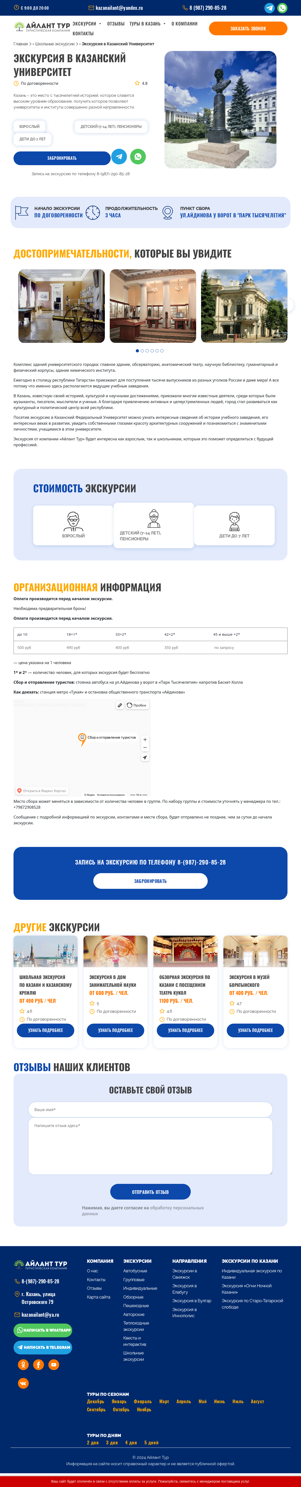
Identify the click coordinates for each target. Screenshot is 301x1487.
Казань (19, 701)
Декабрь (95, 1401)
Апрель (184, 1401)
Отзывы (123, 28)
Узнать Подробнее (45, 1030)
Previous (9, 306)
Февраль (143, 1401)
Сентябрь (96, 1409)
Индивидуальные (140, 1288)
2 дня (93, 1442)
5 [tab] (157, 351)
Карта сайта (98, 1297)
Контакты (220, 28)
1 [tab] (138, 351)
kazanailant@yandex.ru (119, 7)
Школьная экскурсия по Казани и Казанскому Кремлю (45, 985)
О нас (92, 1270)
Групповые (133, 1279)
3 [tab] (148, 351)
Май (203, 1401)
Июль (238, 1401)
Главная (21, 44)
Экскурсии (95, 28)
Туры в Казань (155, 28)
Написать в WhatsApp (47, 1330)
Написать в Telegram (47, 1347)
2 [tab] (143, 351)
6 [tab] (162, 351)
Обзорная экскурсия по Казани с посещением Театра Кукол (184, 985)
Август (257, 1401)
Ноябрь (144, 1409)
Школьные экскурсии (54, 44)
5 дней (151, 1442)
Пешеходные (136, 1305)
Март (164, 1401)
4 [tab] (152, 351)
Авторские (133, 1314)
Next (291, 306)
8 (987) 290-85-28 (208, 7)
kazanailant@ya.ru (40, 1314)
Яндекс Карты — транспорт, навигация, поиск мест (50, 704)
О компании (192, 28)
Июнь (219, 1401)
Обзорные (133, 1297)
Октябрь (121, 1409)
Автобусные (135, 1270)
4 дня (131, 1442)
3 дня (112, 1442)
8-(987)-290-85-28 (40, 1281)
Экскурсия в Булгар (191, 1300)
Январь (119, 1401)
